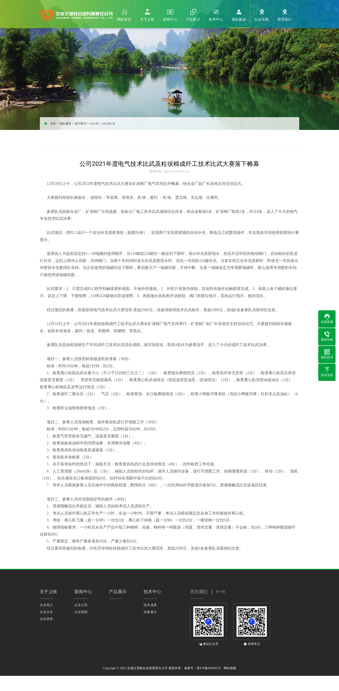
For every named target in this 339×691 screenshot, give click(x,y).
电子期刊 (80, 123)
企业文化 (46, 612)
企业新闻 (81, 612)
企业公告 (81, 605)
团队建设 (65, 123)
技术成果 (150, 605)
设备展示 (150, 612)
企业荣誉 (46, 619)
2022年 (94, 123)
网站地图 (230, 668)
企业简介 (46, 605)
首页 (53, 123)
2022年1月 (108, 123)
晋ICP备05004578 (209, 668)
